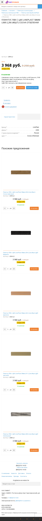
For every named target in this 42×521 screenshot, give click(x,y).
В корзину (20, 87)
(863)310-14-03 (21, 465)
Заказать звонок (21, 463)
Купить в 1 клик (32, 87)
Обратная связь (21, 467)
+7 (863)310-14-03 (13, 498)
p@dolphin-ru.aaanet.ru (22, 501)
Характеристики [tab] (9, 117)
